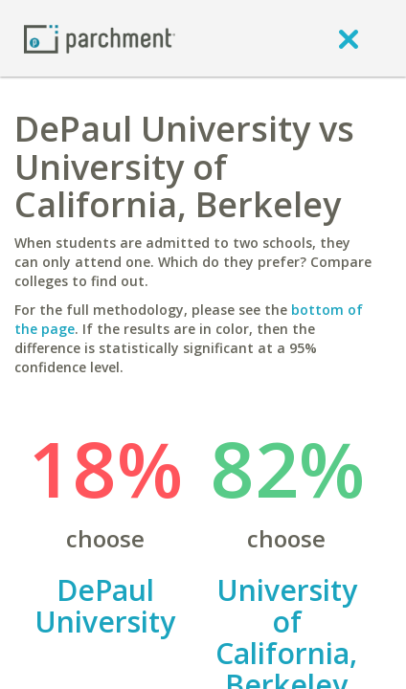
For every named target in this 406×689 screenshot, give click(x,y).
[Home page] (99, 38)
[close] (348, 38)
